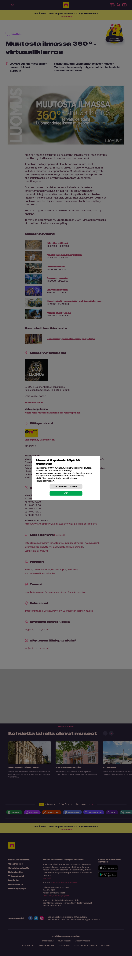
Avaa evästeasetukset (66, 486)
